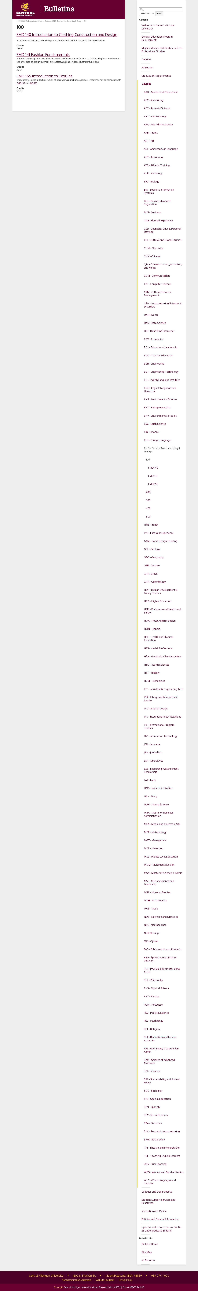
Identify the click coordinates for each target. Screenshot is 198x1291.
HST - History (152, 672)
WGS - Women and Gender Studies (163, 1172)
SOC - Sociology (153, 1090)
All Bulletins (148, 1260)
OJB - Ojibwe (151, 941)
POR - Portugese (153, 1004)
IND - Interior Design (155, 708)
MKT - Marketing (153, 848)
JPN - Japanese (152, 744)
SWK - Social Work (154, 1139)
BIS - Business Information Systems (159, 191)
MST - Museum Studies (157, 892)
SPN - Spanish (152, 1106)
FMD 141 (152, 475)
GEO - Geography (154, 557)
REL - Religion (152, 1029)
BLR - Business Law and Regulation (157, 202)
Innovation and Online (154, 1211)
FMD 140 (153, 467)
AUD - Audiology (153, 173)
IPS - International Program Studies (159, 726)
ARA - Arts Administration (158, 124)
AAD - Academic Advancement (161, 91)
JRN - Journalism (153, 752)
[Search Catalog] (160, 9)
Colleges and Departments (156, 1191)
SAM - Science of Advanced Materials (159, 1061)
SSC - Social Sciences (156, 1115)
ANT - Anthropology (155, 116)
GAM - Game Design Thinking (160, 540)
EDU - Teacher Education (158, 355)
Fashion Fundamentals (43, 54)
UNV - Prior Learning (155, 1163)
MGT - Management (155, 840)
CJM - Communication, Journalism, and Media (163, 266)
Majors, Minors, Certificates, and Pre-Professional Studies (162, 49)
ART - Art (149, 140)
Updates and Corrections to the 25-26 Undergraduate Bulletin (161, 1229)
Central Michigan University (46, 1275)
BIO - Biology (151, 181)
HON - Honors (152, 628)
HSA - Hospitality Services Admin (163, 656)
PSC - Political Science (156, 1012)
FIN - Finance (151, 431)
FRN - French (151, 524)
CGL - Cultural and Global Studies (163, 239)
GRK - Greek (150, 573)
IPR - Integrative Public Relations (162, 716)
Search (159, 14)
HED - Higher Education (157, 601)
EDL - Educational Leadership (160, 347)
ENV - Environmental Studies (160, 415)
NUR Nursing (151, 933)
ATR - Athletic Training (157, 165)
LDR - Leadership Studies (158, 788)
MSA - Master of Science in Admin (163, 872)
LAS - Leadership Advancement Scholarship (161, 770)
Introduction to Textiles (44, 75)
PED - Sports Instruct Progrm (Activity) (160, 959)
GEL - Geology (152, 549)
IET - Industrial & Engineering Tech (163, 689)
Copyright (58, 1287)
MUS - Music (151, 908)
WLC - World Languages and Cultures (160, 1182)
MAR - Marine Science (156, 804)
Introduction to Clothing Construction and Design (66, 34)
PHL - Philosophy (153, 980)
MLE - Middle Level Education (161, 856)
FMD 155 (153, 483)
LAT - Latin (150, 780)
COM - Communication (157, 275)
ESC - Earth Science (155, 423)
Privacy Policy (125, 1280)
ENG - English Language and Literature (160, 389)
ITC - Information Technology (160, 736)
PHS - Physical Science (156, 988)
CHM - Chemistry (153, 248)
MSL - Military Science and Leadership (159, 882)
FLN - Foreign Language (157, 440)
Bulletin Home (149, 1243)
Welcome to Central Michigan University (158, 27)
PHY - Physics (151, 996)
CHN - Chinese (152, 256)
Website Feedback (105, 1280)
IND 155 (33, 83)
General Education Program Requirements (157, 38)
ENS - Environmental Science (160, 399)
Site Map (146, 1252)
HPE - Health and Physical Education (158, 638)
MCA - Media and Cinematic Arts (162, 823)
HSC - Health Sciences (156, 664)
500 (148, 516)
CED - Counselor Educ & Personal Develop (162, 230)
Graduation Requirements (156, 75)
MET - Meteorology (155, 832)
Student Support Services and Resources (158, 1201)
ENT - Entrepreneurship (157, 407)
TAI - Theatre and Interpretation (162, 1147)
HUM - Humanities (154, 680)
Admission (147, 67)
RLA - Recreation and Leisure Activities (160, 1039)
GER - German (152, 565)
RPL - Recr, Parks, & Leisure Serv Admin (161, 1050)
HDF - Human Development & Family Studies (161, 591)
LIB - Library (150, 796)
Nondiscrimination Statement (76, 1280)
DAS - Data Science (155, 322)
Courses (146, 83)
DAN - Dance (151, 314)
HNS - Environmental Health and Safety (162, 611)
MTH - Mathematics (155, 900)
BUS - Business (152, 212)
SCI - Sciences (152, 1071)
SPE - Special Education (157, 1098)
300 (148, 500)
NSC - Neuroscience (155, 924)
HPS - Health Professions (158, 648)
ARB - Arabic (151, 132)
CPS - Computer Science (157, 283)
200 (148, 492)
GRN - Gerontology (155, 581)
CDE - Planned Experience (158, 220)
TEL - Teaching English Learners (162, 1155)
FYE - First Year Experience (159, 532)
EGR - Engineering (154, 363)
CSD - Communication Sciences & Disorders (163, 305)
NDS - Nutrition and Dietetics (161, 916)
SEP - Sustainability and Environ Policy (162, 1081)
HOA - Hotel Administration (160, 620)
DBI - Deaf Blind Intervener (159, 330)
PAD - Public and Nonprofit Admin (162, 949)
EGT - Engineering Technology (161, 371)
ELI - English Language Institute (162, 379)
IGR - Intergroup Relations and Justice (161, 699)
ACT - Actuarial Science (157, 108)
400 (148, 508)
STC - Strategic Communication (162, 1131)
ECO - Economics (153, 339)
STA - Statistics (153, 1123)
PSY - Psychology (153, 1020)
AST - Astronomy (153, 157)
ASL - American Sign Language (161, 148)
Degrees (146, 59)
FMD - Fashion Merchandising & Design (162, 450)
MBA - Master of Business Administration (158, 814)
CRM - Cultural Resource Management (157, 293)
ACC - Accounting (153, 100)
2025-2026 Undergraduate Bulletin (29, 21)
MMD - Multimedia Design (159, 864)
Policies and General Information (159, 1219)
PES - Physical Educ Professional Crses (162, 970)
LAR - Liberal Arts (153, 760)
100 (148, 459)
